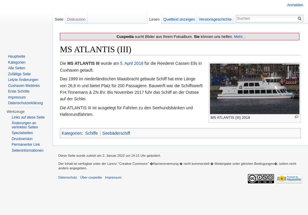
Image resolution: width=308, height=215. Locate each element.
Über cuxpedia (91, 177)
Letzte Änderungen (23, 80)
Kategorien (72, 133)
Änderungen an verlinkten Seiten (25, 125)
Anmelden (295, 5)
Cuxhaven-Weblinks (24, 86)
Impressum (17, 97)
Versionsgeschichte (215, 19)
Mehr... (239, 36)
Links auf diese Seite (28, 117)
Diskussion (76, 19)
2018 (138, 63)
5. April (126, 63)
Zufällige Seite (19, 74)
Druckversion (22, 139)
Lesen (154, 19)
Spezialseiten (22, 133)
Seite (59, 19)
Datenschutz (67, 177)
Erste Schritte (18, 91)
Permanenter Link (26, 144)
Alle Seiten (16, 68)
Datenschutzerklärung (25, 103)
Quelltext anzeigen (179, 19)
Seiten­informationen (27, 150)
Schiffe (91, 133)
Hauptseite (16, 56)
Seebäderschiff (116, 133)
